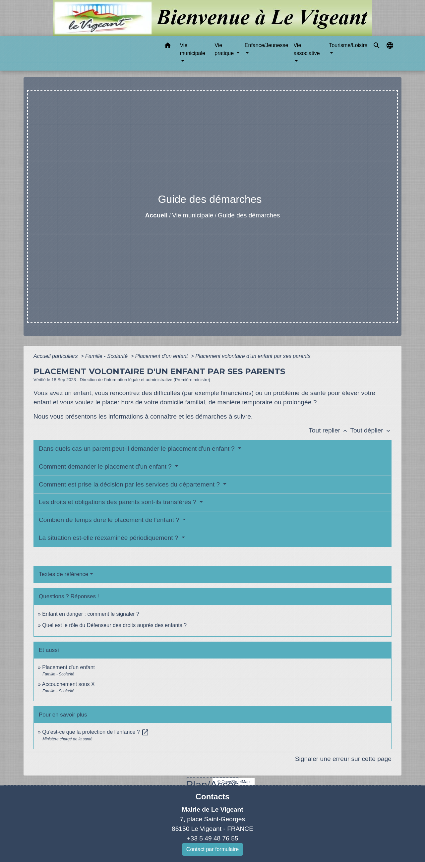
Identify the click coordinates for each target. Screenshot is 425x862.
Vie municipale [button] (192, 49)
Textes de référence (63, 574)
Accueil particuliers (56, 356)
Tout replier (329, 430)
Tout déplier (371, 430)
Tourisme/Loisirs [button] (348, 45)
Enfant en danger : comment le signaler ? (90, 614)
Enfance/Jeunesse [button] (266, 45)
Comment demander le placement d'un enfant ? (106, 466)
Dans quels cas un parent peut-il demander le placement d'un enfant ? (137, 448)
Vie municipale (192, 215)
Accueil (156, 215)
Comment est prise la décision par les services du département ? (130, 484)
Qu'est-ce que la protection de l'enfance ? (95, 732)
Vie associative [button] (306, 49)
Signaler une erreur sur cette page (343, 758)
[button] (167, 46)
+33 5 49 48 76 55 (212, 838)
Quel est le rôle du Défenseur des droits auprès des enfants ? (114, 625)
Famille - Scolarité (107, 356)
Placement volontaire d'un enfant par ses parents (252, 356)
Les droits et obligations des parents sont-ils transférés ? (118, 501)
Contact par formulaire (212, 849)
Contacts (213, 796)
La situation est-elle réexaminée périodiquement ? (109, 537)
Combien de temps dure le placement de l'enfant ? (110, 519)
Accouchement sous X (68, 684)
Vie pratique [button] (224, 49)
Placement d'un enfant (162, 356)
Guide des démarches (249, 215)
